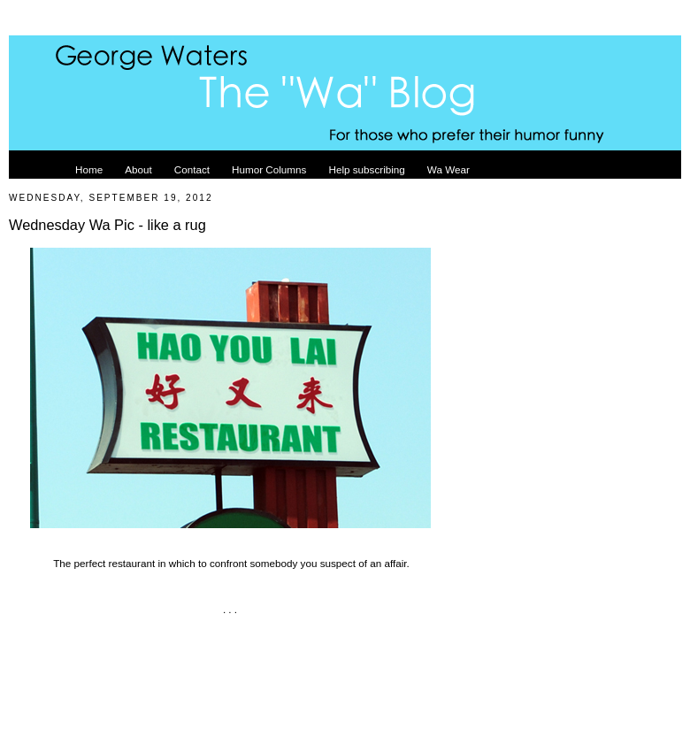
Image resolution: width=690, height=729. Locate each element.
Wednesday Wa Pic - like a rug (107, 225)
